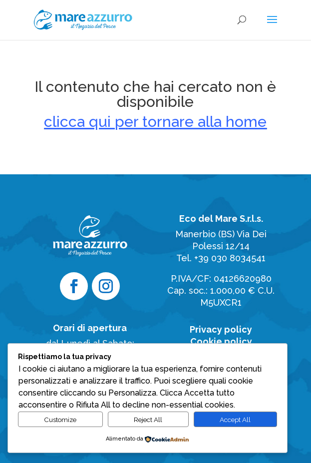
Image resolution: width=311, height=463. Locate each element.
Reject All (148, 420)
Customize (60, 420)
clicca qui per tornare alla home (155, 121)
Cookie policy (221, 341)
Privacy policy (221, 329)
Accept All (235, 420)
